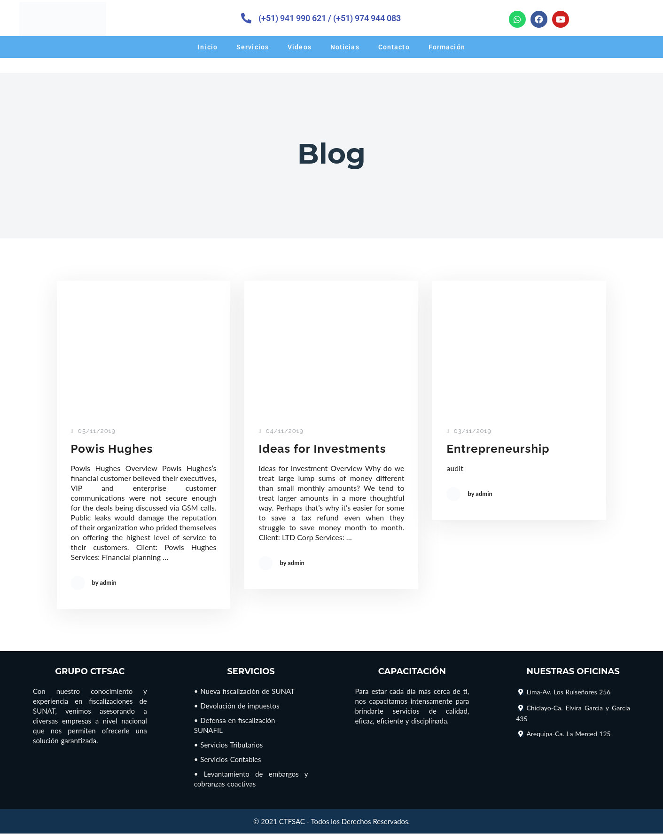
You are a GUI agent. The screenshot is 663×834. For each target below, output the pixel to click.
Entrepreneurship (499, 449)
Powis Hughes (113, 449)
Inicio (208, 47)
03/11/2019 (468, 431)
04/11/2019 (281, 431)
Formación (447, 47)
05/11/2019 (93, 431)
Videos (300, 47)
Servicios (252, 47)
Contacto (394, 47)
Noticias (344, 47)
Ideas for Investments (324, 449)
